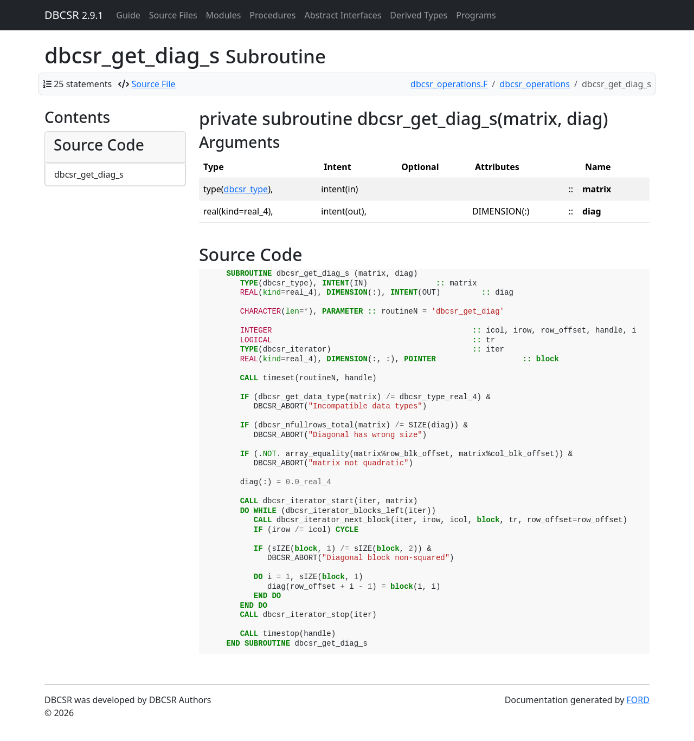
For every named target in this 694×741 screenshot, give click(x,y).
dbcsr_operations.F (448, 84)
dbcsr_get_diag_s (89, 174)
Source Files (173, 15)
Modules (223, 15)
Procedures (272, 15)
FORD (638, 700)
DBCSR (73, 15)
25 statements (83, 84)
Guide (128, 15)
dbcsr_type (246, 189)
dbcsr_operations (534, 84)
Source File (154, 84)
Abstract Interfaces (342, 15)
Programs (476, 15)
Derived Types (418, 15)
